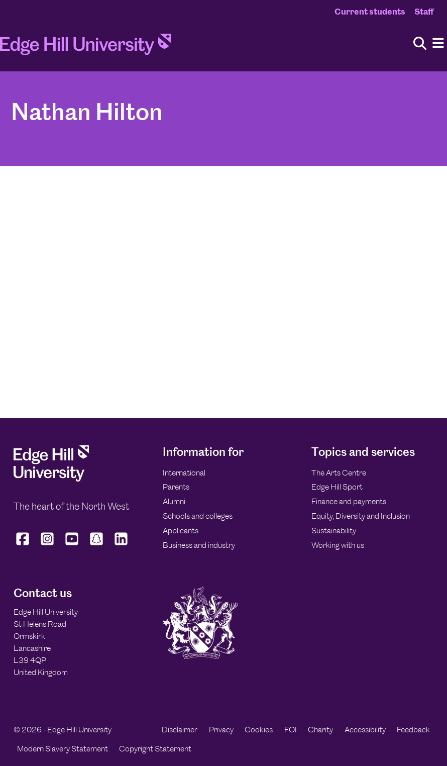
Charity (320, 729)
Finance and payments (348, 501)
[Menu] (438, 43)
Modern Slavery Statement (62, 748)
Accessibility (365, 729)
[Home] (85, 47)
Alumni (174, 501)
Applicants (180, 530)
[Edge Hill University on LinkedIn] (121, 545)
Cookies (259, 729)
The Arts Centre (338, 472)
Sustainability (333, 530)
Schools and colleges (198, 516)
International (184, 472)
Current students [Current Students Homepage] (369, 12)
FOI (290, 729)
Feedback (413, 729)
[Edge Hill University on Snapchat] (96, 545)
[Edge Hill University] (51, 479)
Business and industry (199, 545)
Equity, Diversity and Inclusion (360, 516)
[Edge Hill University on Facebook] (24, 545)
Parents (176, 487)
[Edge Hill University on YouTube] (72, 545)
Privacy (221, 729)
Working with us (337, 545)
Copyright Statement (155, 748)
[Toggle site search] (419, 44)
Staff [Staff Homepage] (423, 12)
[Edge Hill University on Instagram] (47, 545)
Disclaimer (179, 729)
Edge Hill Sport (337, 487)
